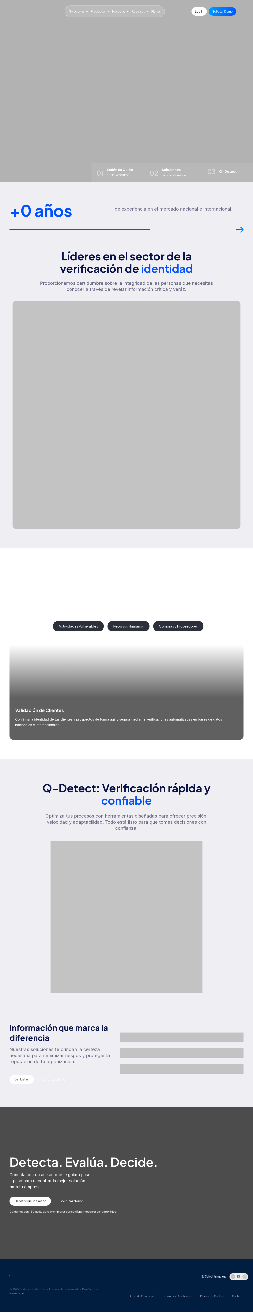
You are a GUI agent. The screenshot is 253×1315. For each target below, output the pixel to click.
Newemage (16, 1296)
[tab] (29, 628)
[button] (240, 233)
